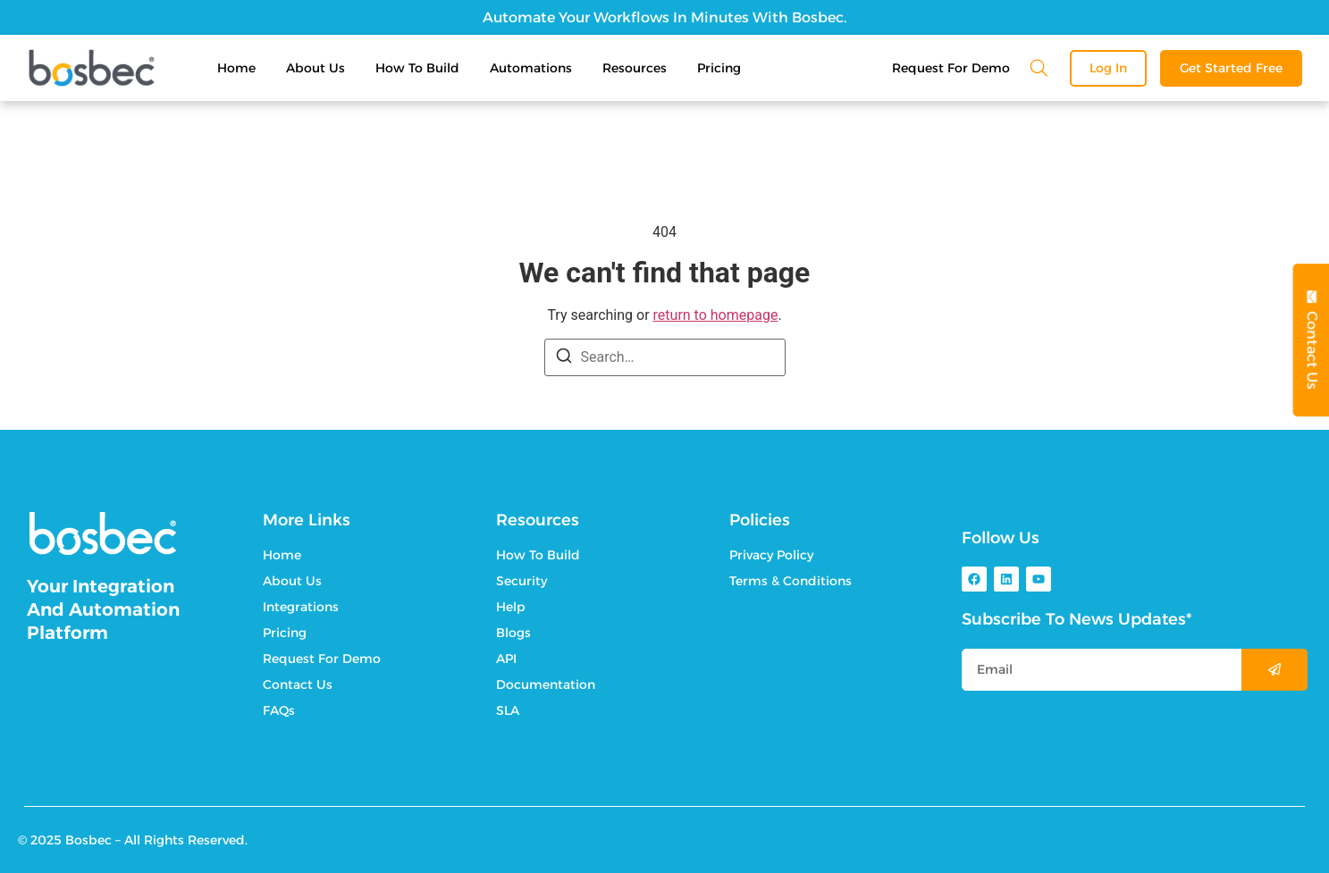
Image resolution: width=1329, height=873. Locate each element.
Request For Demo (951, 68)
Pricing (719, 68)
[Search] (564, 359)
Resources (634, 68)
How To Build (417, 68)
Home (236, 68)
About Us (315, 68)
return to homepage (715, 314)
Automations (531, 68)
